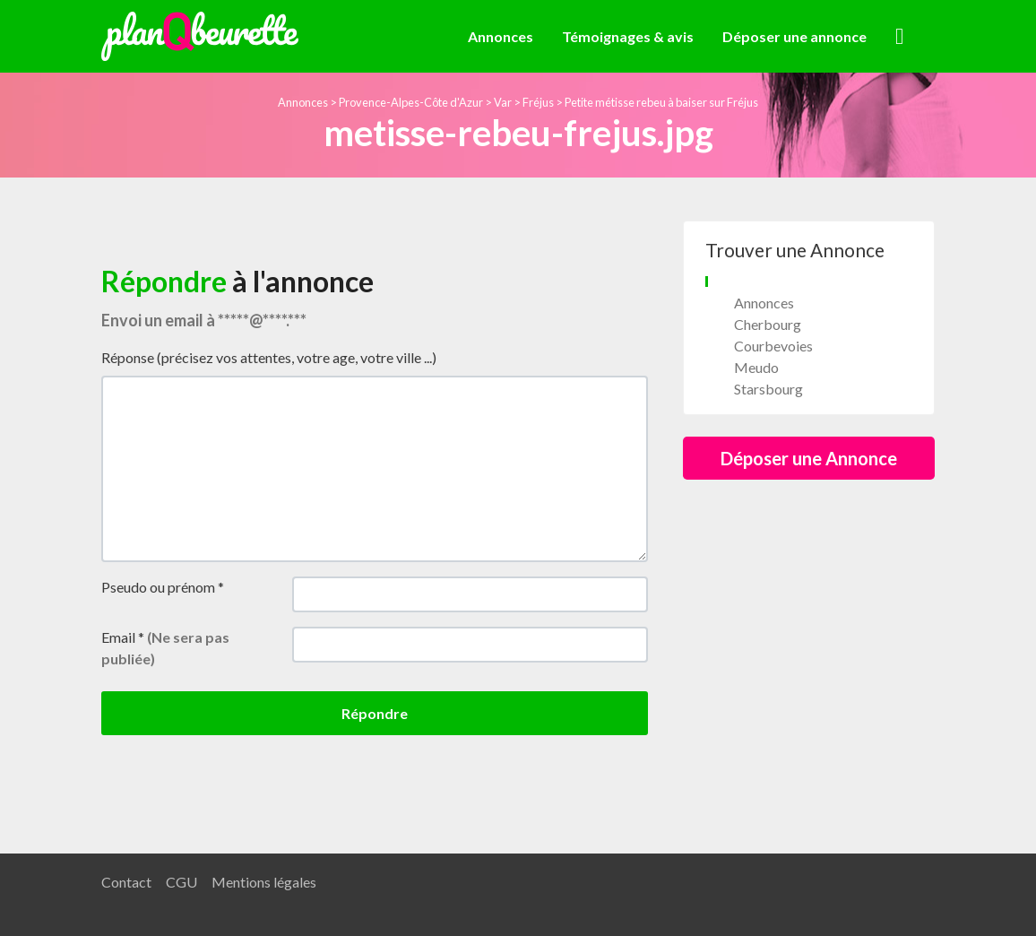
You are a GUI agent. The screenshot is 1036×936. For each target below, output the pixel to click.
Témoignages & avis (628, 36)
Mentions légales (264, 881)
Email (165, 647)
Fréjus (538, 102)
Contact (126, 881)
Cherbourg (767, 324)
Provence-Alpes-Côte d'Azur (411, 102)
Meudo (756, 367)
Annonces (500, 36)
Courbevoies (773, 345)
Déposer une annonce (794, 36)
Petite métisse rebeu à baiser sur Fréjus (661, 102)
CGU (181, 881)
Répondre (374, 713)
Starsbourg (768, 388)
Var (503, 102)
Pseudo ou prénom (162, 586)
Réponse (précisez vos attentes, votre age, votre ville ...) (268, 357)
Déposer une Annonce (809, 458)
